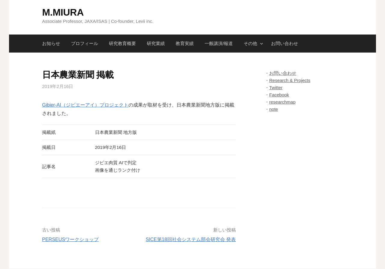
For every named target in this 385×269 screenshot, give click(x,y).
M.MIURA (63, 12)
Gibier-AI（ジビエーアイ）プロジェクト (85, 104)
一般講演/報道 (219, 43)
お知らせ (51, 43)
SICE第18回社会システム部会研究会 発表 (191, 239)
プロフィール (84, 43)
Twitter (275, 87)
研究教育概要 (122, 43)
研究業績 (156, 43)
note (273, 109)
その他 (250, 43)
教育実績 (185, 43)
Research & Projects (289, 80)
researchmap (282, 101)
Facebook (279, 94)
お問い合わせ (284, 43)
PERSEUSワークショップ (70, 239)
